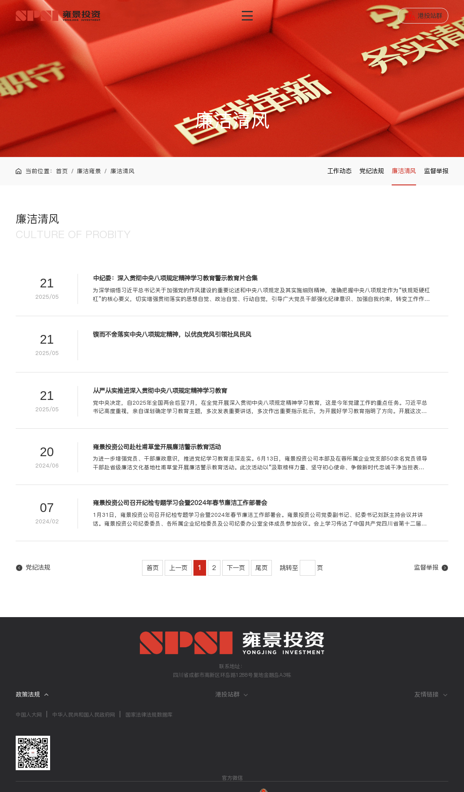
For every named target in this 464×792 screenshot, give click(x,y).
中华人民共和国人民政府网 (83, 714)
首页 (62, 171)
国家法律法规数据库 (149, 714)
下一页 (236, 567)
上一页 (178, 567)
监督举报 (436, 171)
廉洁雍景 (89, 171)
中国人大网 (29, 714)
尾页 (261, 567)
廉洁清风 (404, 171)
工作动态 (339, 171)
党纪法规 (371, 171)
